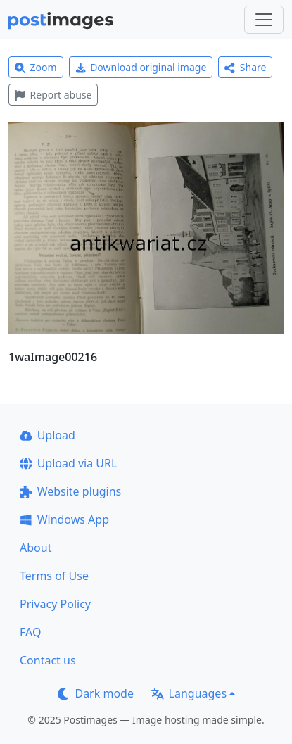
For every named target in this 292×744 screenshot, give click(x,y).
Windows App (64, 519)
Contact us (48, 660)
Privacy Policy (55, 604)
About (35, 547)
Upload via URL (68, 463)
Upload (47, 435)
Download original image (141, 67)
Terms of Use (54, 576)
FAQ (30, 632)
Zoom (36, 67)
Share (245, 67)
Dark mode (96, 693)
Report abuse (53, 94)
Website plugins (70, 491)
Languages (189, 693)
